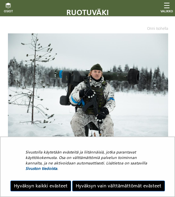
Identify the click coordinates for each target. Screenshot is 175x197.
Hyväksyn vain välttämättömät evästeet (118, 186)
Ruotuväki (87, 12)
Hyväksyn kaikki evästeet (41, 186)
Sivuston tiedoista (41, 168)
